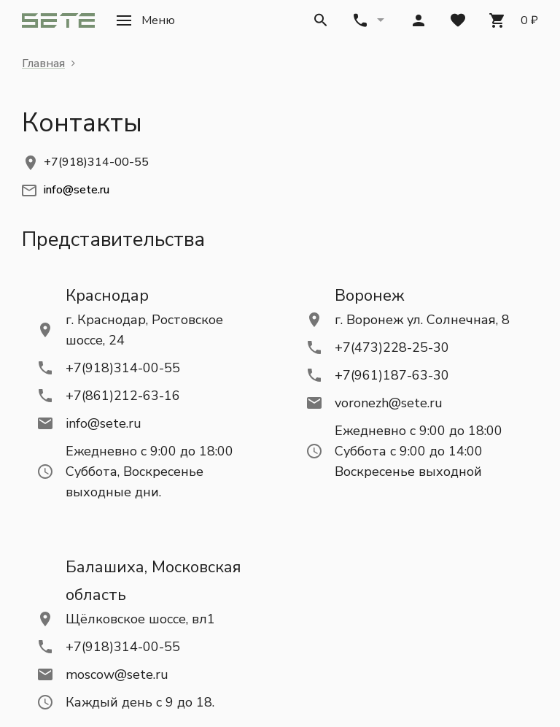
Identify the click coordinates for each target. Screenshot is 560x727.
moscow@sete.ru (117, 674)
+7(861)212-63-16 (123, 395)
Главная (43, 63)
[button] (146, 20)
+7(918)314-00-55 (96, 162)
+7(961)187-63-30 (392, 375)
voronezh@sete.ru (389, 403)
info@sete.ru (103, 423)
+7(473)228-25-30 (392, 347)
